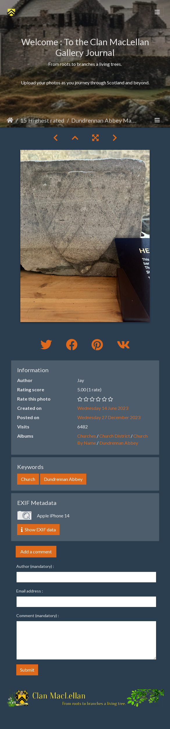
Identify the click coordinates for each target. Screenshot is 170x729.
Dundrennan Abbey (118, 443)
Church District (114, 436)
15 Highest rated (42, 120)
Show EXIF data (38, 529)
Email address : (29, 590)
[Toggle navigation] (157, 12)
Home (10, 120)
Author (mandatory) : (35, 566)
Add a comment (36, 551)
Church (28, 479)
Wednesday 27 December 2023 (108, 417)
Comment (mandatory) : (37, 615)
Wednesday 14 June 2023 (102, 408)
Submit (27, 669)
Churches (86, 436)
